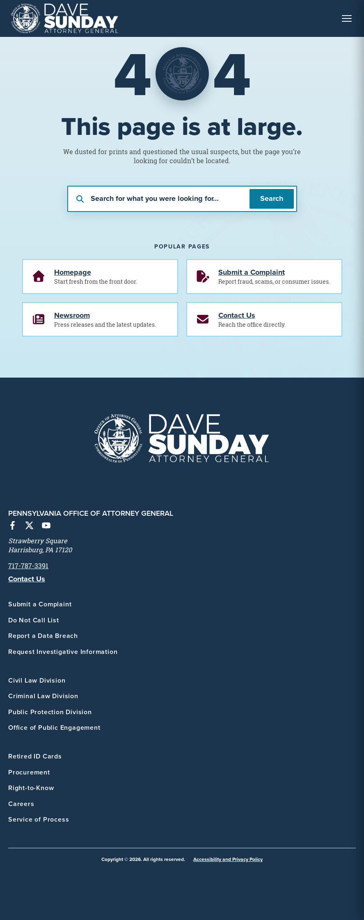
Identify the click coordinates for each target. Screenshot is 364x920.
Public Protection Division (50, 712)
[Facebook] (12, 526)
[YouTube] (46, 526)
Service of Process (38, 819)
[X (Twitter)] (29, 526)
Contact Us (26, 579)
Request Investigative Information (62, 651)
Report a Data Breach (43, 635)
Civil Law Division (36, 680)
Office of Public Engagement (54, 727)
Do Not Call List (33, 620)
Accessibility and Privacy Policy (228, 859)
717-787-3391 (28, 565)
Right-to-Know (31, 787)
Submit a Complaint (39, 604)
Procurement (29, 772)
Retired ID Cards (35, 756)
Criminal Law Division (43, 696)
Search (271, 198)
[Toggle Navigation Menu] (347, 18)
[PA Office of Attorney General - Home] (64, 18)
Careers (21, 803)
